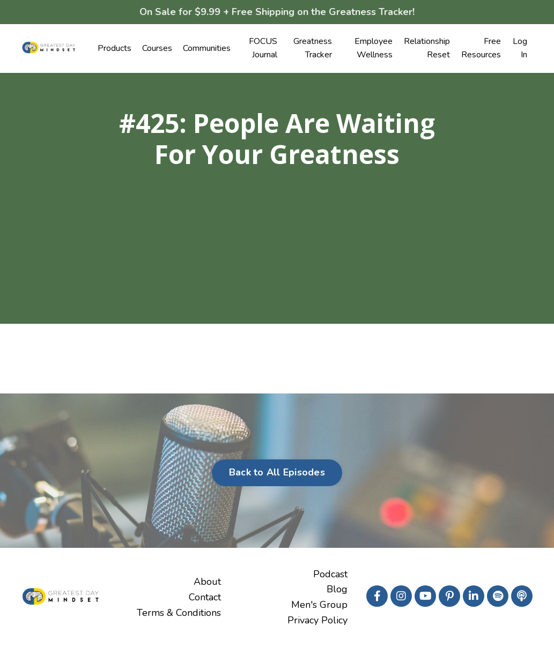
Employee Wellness (373, 48)
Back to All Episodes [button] (277, 472)
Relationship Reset (427, 48)
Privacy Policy (317, 620)
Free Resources (481, 48)
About (207, 581)
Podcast (330, 574)
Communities (207, 48)
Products (114, 48)
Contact (205, 597)
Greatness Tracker (312, 48)
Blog (337, 589)
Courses (157, 48)
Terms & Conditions (179, 612)
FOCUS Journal (263, 48)
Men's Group (319, 604)
